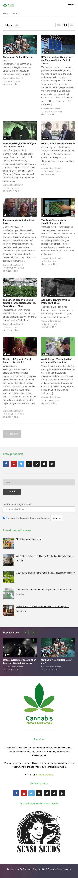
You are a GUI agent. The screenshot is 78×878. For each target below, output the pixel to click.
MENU (72, 4)
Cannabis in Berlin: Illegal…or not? (56, 661)
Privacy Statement (44, 774)
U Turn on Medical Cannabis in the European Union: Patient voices (56, 60)
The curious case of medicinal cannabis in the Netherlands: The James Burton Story (19, 303)
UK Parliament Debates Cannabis (58, 143)
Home (5, 13)
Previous (13, 434)
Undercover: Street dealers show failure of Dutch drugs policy (19, 661)
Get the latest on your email (17, 504)
